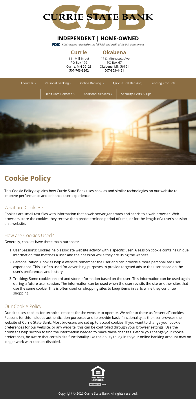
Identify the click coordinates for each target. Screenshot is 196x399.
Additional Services (97, 94)
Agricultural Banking (127, 83)
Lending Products (163, 83)
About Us (26, 83)
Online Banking (90, 83)
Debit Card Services (58, 94)
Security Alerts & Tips (136, 94)
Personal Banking (57, 83)
